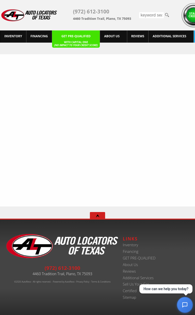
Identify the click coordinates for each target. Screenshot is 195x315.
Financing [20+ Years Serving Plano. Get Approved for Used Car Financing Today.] (39, 36)
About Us (112, 36)
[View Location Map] (99, 16)
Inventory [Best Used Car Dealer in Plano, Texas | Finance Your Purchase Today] (13, 36)
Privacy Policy (82, 281)
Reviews (129, 271)
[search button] (167, 15)
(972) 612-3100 (62, 267)
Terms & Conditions (100, 281)
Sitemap (129, 297)
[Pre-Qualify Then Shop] (76, 36)
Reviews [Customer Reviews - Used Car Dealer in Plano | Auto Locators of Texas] (137, 36)
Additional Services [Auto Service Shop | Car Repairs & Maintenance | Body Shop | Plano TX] (169, 36)
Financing (130, 251)
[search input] (151, 15)
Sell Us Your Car (136, 284)
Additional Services (138, 277)
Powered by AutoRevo (63, 281)
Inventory (130, 244)
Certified (130, 290)
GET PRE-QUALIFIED (139, 258)
